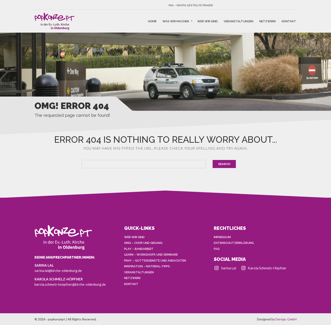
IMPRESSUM (222, 237)
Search (224, 164)
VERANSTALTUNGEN (238, 21)
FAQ (217, 249)
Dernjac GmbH (286, 319)
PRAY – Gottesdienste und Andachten (155, 260)
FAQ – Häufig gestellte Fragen (191, 5)
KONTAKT (289, 21)
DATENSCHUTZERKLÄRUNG (234, 243)
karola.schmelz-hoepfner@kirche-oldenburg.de (70, 284)
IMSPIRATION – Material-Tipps (147, 266)
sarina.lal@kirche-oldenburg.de (58, 270)
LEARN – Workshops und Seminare (151, 254)
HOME (152, 21)
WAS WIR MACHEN (176, 21)
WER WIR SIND (207, 21)
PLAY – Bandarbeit (139, 249)
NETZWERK (267, 21)
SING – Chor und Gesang (143, 243)
